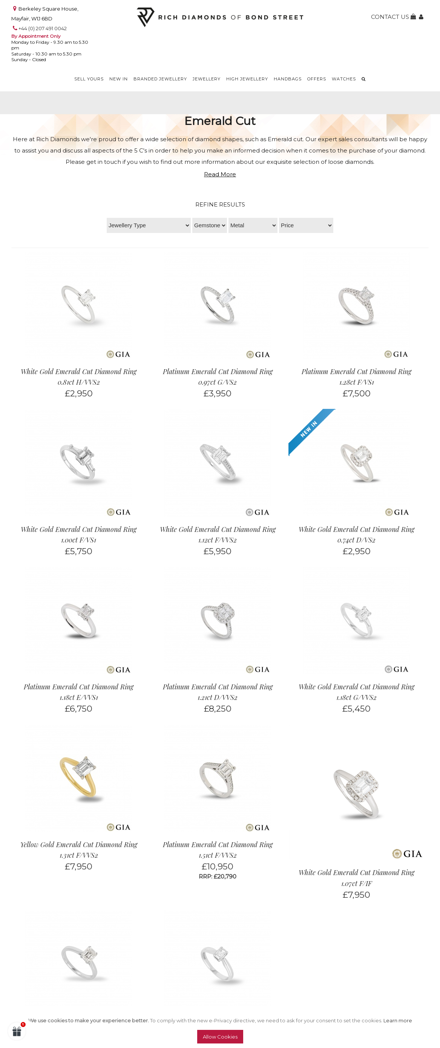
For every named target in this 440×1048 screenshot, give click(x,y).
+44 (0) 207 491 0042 (42, 28)
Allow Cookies (220, 1037)
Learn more (397, 1020)
